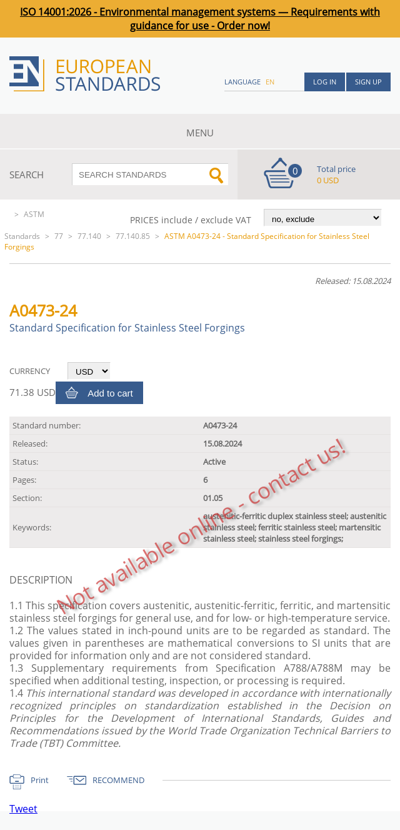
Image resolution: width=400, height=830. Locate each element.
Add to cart (110, 393)
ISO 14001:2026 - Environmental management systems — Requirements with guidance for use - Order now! (200, 19)
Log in (324, 81)
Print (40, 780)
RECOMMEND (118, 780)
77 (58, 236)
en (270, 81)
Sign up (368, 81)
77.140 (89, 236)
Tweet (23, 809)
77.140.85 (133, 236)
